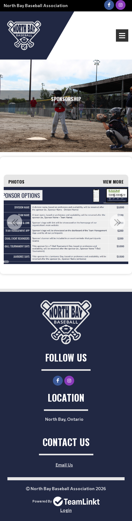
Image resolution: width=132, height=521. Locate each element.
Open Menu (122, 35)
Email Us (64, 464)
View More (113, 181)
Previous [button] (14, 222)
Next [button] (117, 222)
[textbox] (66, 166)
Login (66, 510)
